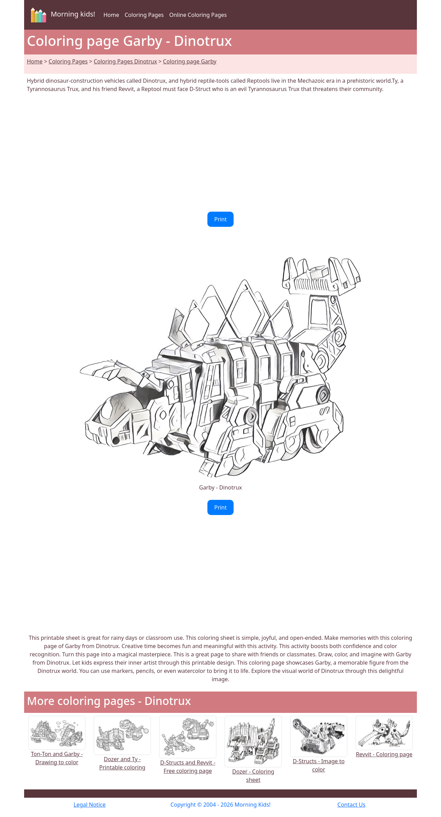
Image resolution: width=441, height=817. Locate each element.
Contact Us (351, 804)
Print (220, 219)
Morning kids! (61, 14)
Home (111, 15)
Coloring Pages (144, 15)
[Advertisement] (220, 152)
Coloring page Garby (189, 61)
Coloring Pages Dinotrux (125, 61)
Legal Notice (90, 804)
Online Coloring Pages (198, 15)
